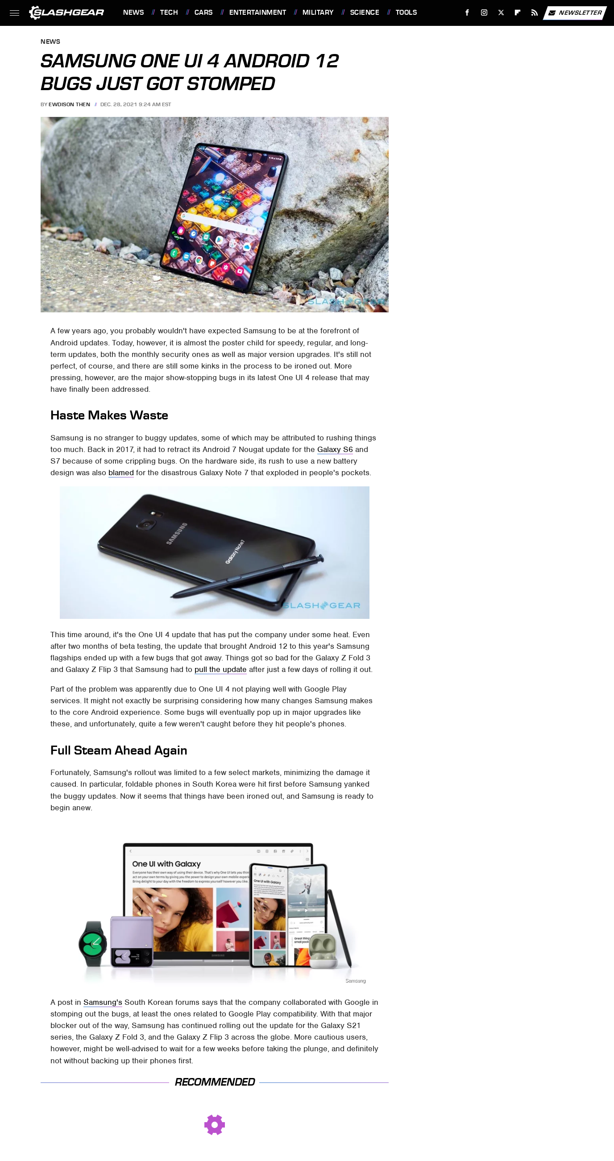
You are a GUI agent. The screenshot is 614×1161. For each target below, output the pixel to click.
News (133, 12)
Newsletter (575, 13)
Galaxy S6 (335, 449)
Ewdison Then (69, 104)
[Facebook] (467, 13)
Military (318, 12)
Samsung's (102, 1002)
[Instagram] (484, 13)
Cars (204, 12)
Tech (169, 12)
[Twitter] (500, 13)
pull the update (221, 669)
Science (365, 12)
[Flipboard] (517, 13)
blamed (121, 472)
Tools (406, 12)
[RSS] (534, 13)
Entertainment (257, 12)
